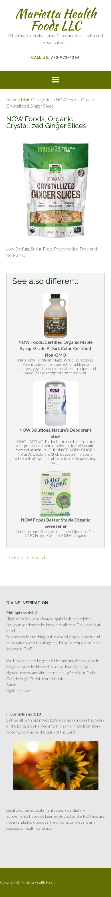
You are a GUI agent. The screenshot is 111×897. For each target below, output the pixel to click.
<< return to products (26, 557)
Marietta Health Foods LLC (55, 19)
